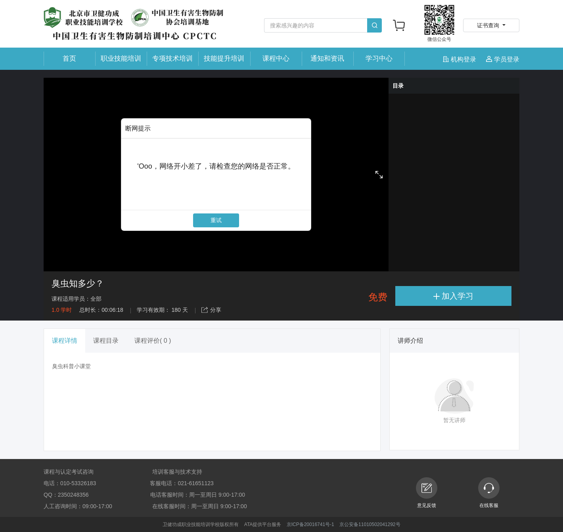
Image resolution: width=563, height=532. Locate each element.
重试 (216, 220)
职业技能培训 (121, 58)
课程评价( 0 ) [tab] (152, 340)
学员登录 (502, 59)
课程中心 (275, 58)
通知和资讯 (327, 58)
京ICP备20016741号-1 (310, 524)
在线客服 (489, 492)
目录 (398, 86)
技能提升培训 (224, 58)
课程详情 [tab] (64, 340)
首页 (69, 58)
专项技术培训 (172, 58)
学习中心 (379, 58)
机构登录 (460, 59)
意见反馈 (426, 492)
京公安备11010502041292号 (369, 524)
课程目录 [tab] (106, 340)
